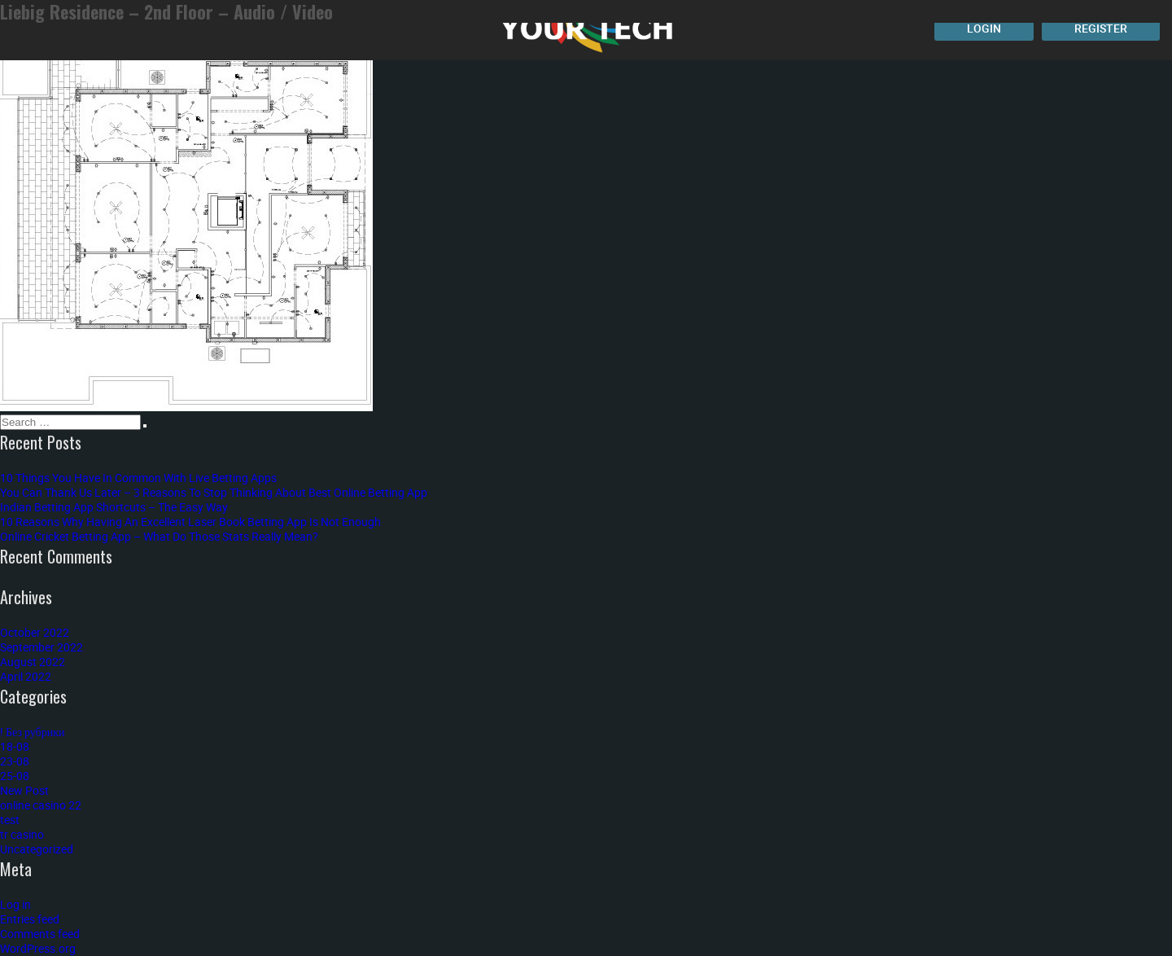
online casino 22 (40, 805)
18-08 (14, 746)
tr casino (22, 834)
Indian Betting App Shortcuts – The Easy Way (114, 507)
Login (984, 28)
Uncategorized (36, 849)
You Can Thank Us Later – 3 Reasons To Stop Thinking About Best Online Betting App (213, 492)
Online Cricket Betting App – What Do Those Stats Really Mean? (159, 536)
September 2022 (41, 647)
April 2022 (25, 676)
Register (1100, 28)
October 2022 (34, 632)
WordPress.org (38, 948)
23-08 (14, 761)
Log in (15, 904)
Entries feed (29, 919)
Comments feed (40, 933)
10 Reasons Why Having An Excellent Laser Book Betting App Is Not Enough (190, 521)
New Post (24, 790)
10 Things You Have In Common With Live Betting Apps (138, 477)
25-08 (14, 775)
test (10, 819)
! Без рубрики (32, 731)
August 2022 (32, 661)
